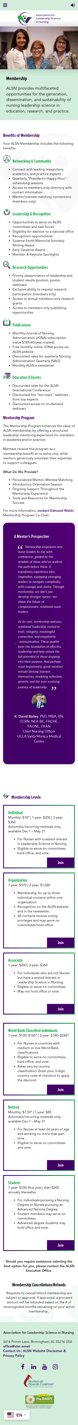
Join (61, 862)
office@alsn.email (16, 1346)
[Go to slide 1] (37, 753)
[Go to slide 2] (41, 753)
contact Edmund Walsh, (55, 511)
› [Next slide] (62, 643)
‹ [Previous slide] (15, 643)
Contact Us (11, 1351)
